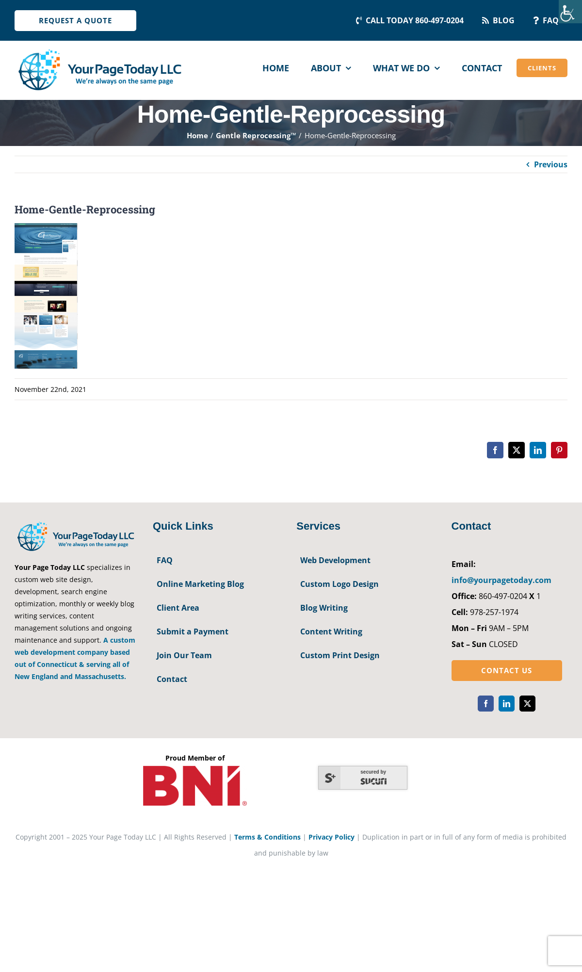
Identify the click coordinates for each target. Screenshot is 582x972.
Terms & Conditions (267, 837)
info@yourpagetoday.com (501, 580)
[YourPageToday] (99, 49)
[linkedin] (507, 704)
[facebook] (486, 704)
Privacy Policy (331, 837)
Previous (550, 164)
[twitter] (527, 704)
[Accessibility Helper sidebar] (570, 11)
